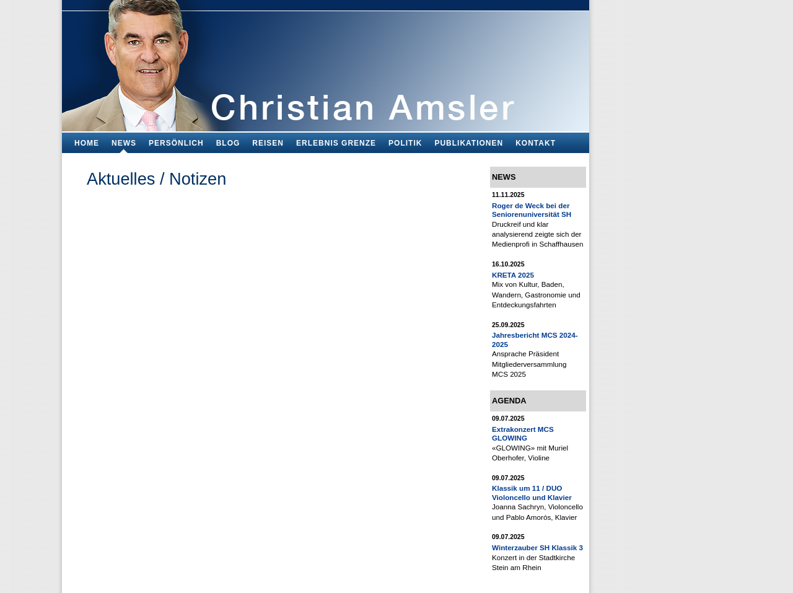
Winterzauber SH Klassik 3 (537, 547)
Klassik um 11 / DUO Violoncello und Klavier (532, 492)
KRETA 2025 (513, 275)
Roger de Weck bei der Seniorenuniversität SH (531, 209)
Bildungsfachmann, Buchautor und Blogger (325, 62)
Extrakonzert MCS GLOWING (523, 433)
